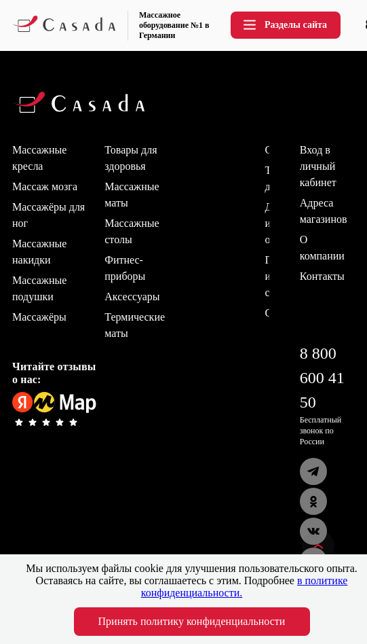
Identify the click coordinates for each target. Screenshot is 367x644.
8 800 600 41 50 (322, 377)
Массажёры (39, 317)
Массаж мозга (44, 186)
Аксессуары (131, 296)
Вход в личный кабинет (318, 166)
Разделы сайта (284, 24)
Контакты (322, 276)
